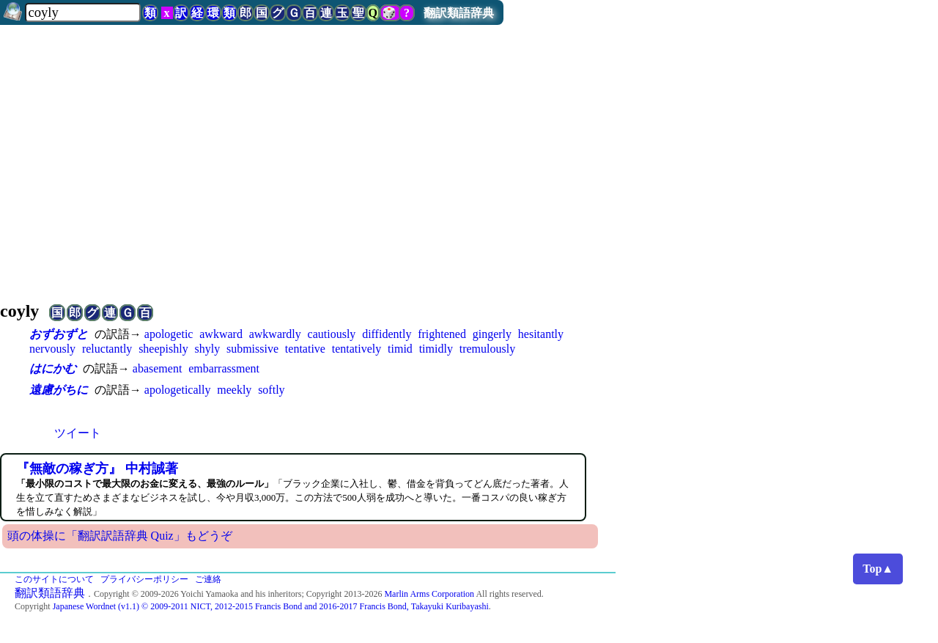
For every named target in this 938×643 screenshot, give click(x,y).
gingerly (492, 334)
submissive (252, 348)
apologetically (177, 389)
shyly (207, 348)
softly (271, 389)
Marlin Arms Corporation (429, 594)
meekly (234, 389)
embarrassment (223, 368)
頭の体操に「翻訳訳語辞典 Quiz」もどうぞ (119, 535)
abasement (157, 368)
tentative (305, 348)
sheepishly (163, 348)
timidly (436, 348)
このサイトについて (54, 579)
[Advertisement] (469, 157)
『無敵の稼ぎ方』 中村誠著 (97, 468)
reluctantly (107, 348)
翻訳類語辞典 (459, 13)
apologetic (168, 334)
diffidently (386, 334)
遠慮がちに (58, 389)
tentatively (357, 348)
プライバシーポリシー (144, 579)
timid (400, 348)
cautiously (332, 334)
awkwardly (275, 334)
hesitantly (541, 334)
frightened (442, 334)
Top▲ (878, 568)
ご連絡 (208, 579)
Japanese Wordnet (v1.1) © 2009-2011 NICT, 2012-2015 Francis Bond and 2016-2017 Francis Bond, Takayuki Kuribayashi (271, 606)
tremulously (487, 348)
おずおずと (58, 334)
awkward (221, 334)
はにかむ (52, 368)
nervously (52, 348)
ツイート (77, 433)
